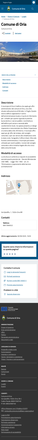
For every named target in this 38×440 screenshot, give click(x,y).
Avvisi (3, 374)
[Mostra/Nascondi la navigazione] (2, 8)
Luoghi (3, 384)
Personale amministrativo (10, 337)
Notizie (3, 369)
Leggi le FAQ (5, 415)
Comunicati (5, 371)
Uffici (3, 332)
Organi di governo (7, 327)
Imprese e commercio (8, 354)
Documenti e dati (7, 339)
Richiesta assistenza (8, 422)
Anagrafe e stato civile (9, 349)
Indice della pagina (19, 75)
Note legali (5, 429)
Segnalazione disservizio (9, 420)
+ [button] (9, 182)
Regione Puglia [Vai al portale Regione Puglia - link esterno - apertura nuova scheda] (7, 2)
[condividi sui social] (6, 33)
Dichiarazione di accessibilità (11, 432)
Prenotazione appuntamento (11, 417)
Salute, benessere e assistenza (11, 357)
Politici (3, 334)
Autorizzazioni (6, 352)
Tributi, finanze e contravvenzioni (12, 359)
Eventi (3, 386)
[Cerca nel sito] (32, 8)
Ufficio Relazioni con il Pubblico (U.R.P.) (14, 408)
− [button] (9, 185)
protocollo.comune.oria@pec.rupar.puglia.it (19, 411)
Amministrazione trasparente (11, 425)
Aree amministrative (8, 330)
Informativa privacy (8, 427)
